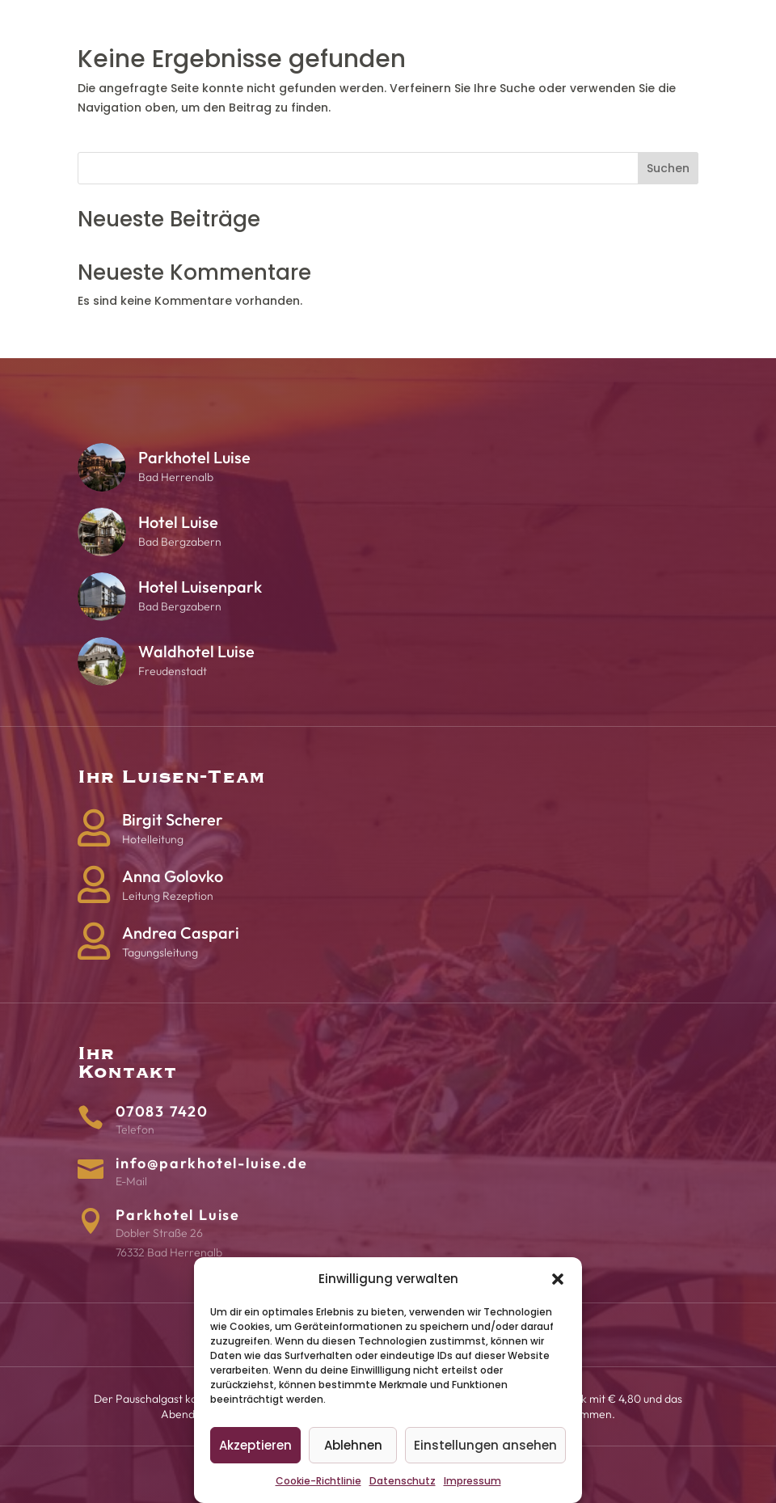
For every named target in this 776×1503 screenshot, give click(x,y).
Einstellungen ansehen (485, 1445)
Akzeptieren (255, 1445)
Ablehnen (353, 1445)
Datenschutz (402, 1481)
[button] (558, 1279)
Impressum (472, 1481)
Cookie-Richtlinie (318, 1481)
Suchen (668, 168)
